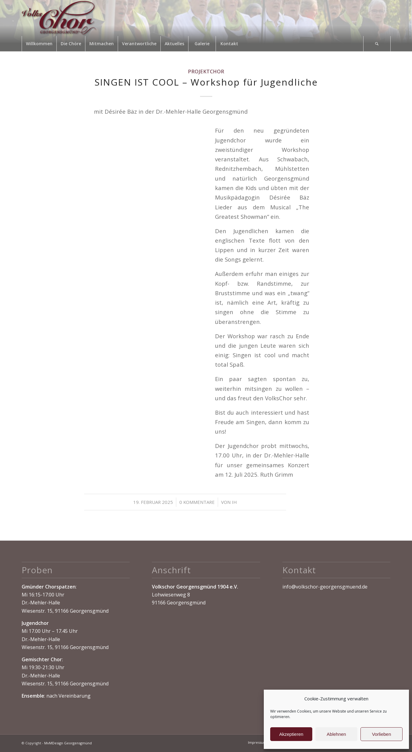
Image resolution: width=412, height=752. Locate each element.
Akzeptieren (291, 734)
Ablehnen (336, 734)
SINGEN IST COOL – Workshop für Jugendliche (206, 82)
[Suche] (377, 43)
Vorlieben (381, 734)
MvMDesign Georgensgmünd (68, 743)
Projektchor (206, 71)
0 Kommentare (197, 502)
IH (234, 502)
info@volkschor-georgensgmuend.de (324, 586)
